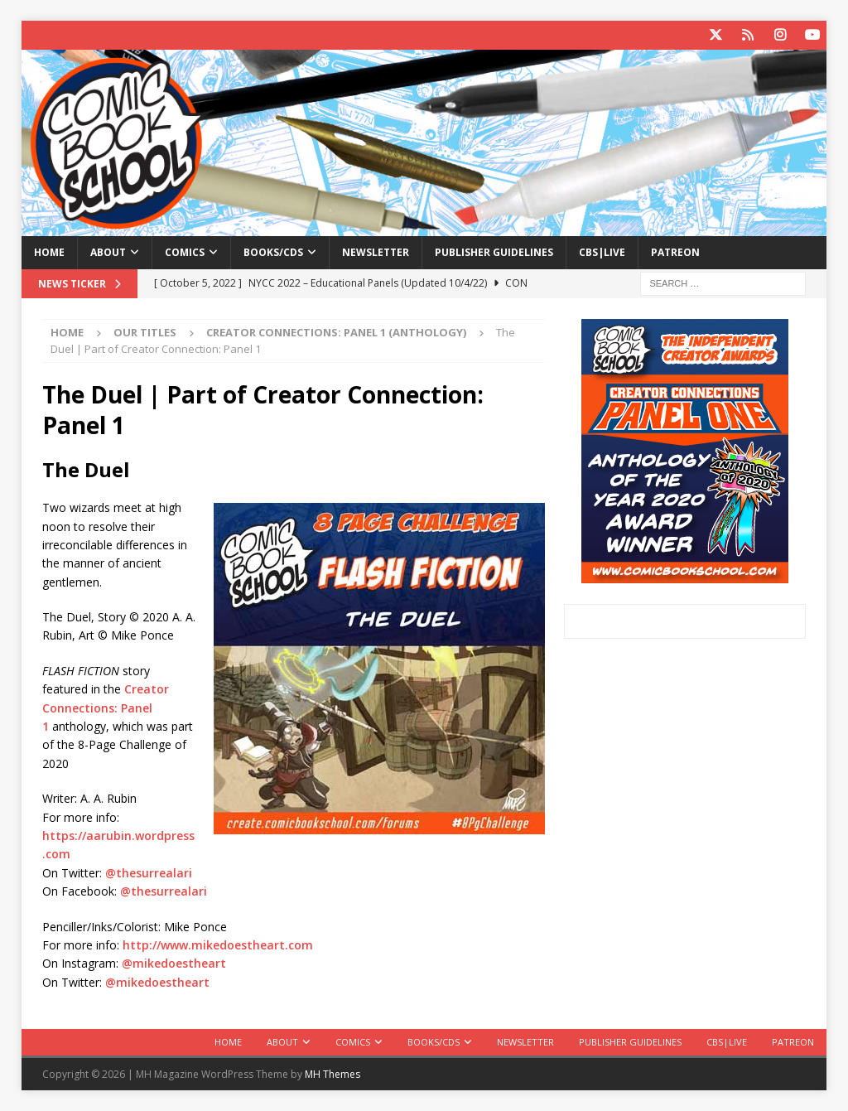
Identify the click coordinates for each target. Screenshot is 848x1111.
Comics (185, 252)
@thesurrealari (148, 873)
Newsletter (375, 252)
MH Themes (332, 1074)
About (108, 252)
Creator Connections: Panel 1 (105, 707)
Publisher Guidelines (494, 252)
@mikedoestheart (174, 963)
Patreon (675, 252)
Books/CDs (273, 252)
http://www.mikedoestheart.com (218, 945)
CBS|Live (602, 252)
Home (49, 252)
